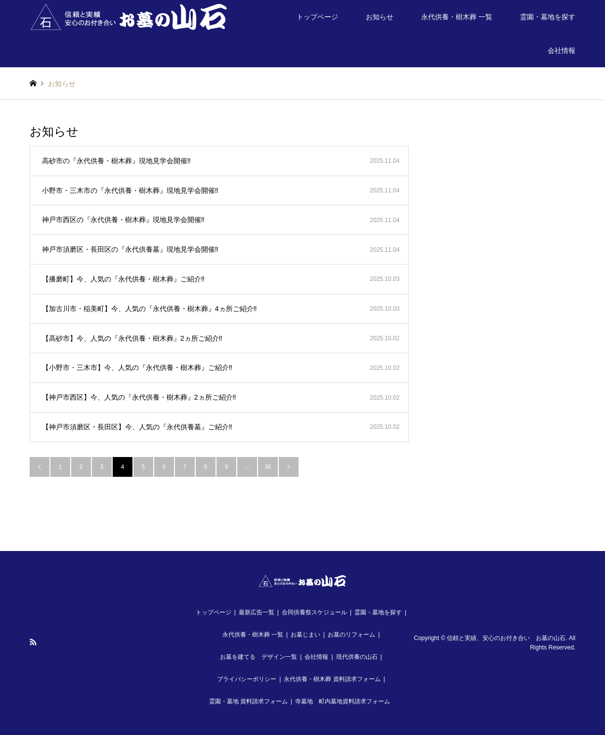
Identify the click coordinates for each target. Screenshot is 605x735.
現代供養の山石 (357, 656)
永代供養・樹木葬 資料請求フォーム (332, 679)
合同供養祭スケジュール (314, 612)
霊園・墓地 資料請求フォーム (248, 701)
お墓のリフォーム (351, 634)
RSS (33, 642)
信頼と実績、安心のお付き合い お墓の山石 (506, 638)
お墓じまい (305, 634)
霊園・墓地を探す (547, 17)
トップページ (317, 17)
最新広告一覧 (256, 612)
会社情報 (561, 50)
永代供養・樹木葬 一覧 (456, 17)
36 (267, 466)
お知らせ (379, 17)
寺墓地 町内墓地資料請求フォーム (342, 701)
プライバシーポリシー (246, 679)
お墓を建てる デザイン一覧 (258, 656)
